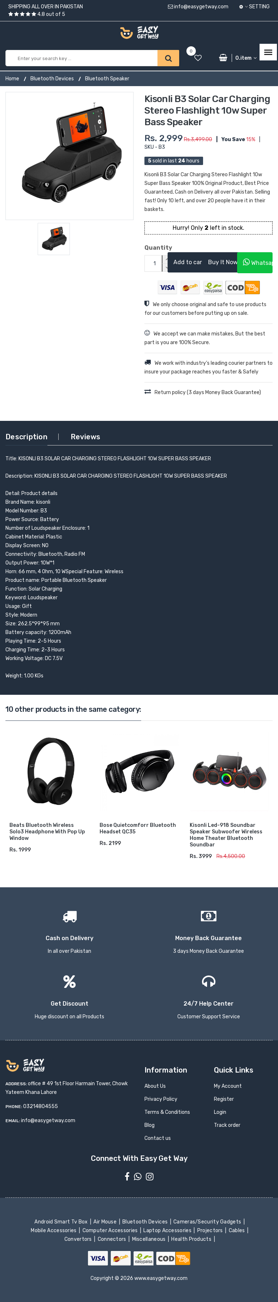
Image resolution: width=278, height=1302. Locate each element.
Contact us (157, 1138)
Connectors (112, 1239)
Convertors (78, 1239)
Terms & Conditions (167, 1112)
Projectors (210, 1230)
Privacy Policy (160, 1099)
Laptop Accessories (168, 1230)
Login (220, 1112)
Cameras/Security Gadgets (208, 1222)
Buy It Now (223, 262)
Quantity (150, 247)
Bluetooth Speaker (107, 79)
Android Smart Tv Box (61, 1222)
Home (12, 79)
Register (224, 1099)
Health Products (192, 1239)
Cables (237, 1230)
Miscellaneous (149, 1239)
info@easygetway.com (198, 7)
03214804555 (40, 1106)
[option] (69, 156)
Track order (227, 1125)
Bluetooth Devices (52, 79)
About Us (155, 1086)
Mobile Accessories (54, 1230)
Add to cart (189, 262)
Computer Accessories (110, 1230)
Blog (149, 1125)
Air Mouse (105, 1222)
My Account (228, 1086)
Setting (254, 7)
